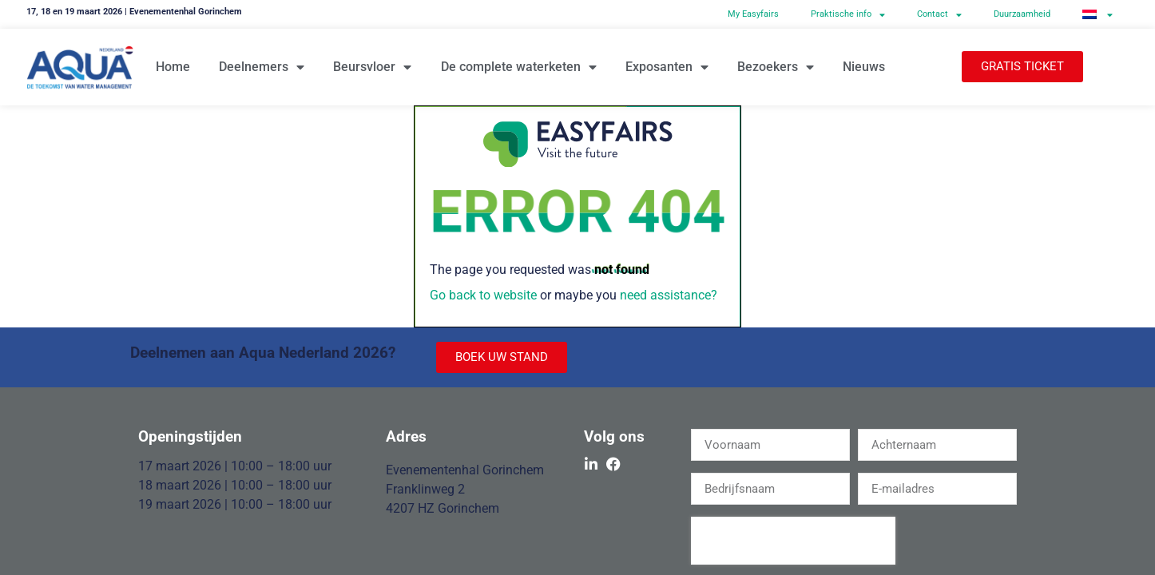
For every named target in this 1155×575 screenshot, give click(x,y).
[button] (1022, 66)
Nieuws (864, 66)
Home (173, 66)
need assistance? (668, 295)
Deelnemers (261, 67)
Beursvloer (372, 67)
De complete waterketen (519, 67)
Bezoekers (775, 67)
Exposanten (666, 67)
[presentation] (793, 541)
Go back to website (483, 295)
